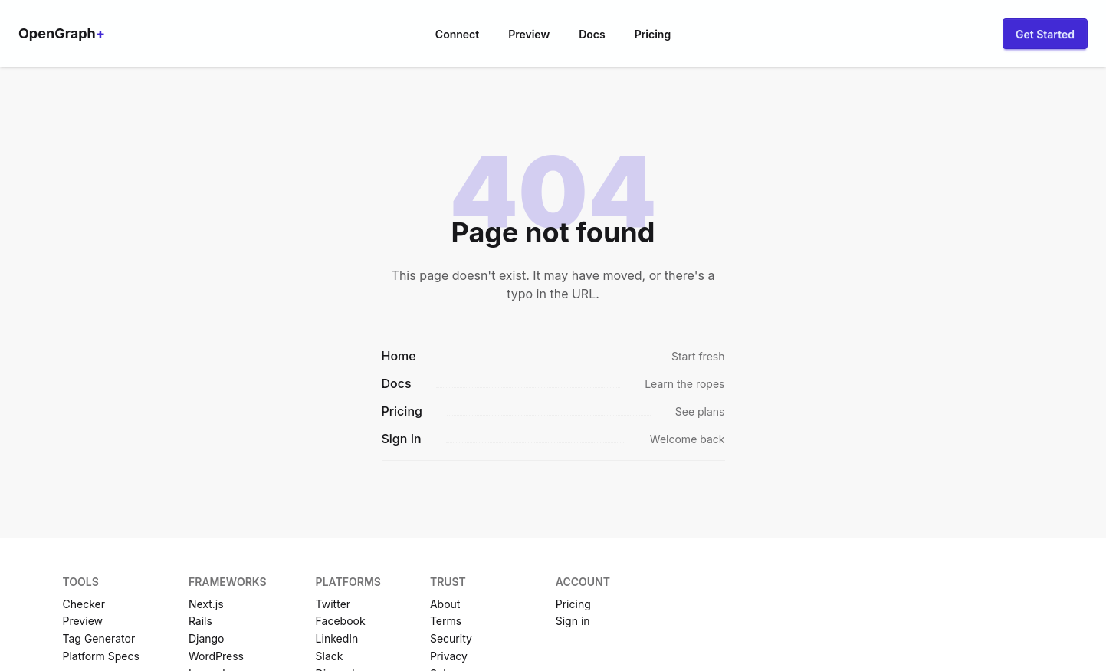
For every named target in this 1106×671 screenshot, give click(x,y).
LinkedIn (337, 638)
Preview (529, 34)
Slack (329, 656)
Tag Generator (99, 638)
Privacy (449, 656)
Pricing (653, 34)
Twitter (333, 603)
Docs (592, 34)
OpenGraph (61, 33)
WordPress (216, 656)
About (445, 603)
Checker (84, 603)
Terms (445, 620)
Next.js (206, 603)
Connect (457, 34)
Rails (200, 620)
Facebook (341, 620)
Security (451, 638)
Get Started (1045, 34)
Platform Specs (101, 656)
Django (207, 638)
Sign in (573, 620)
